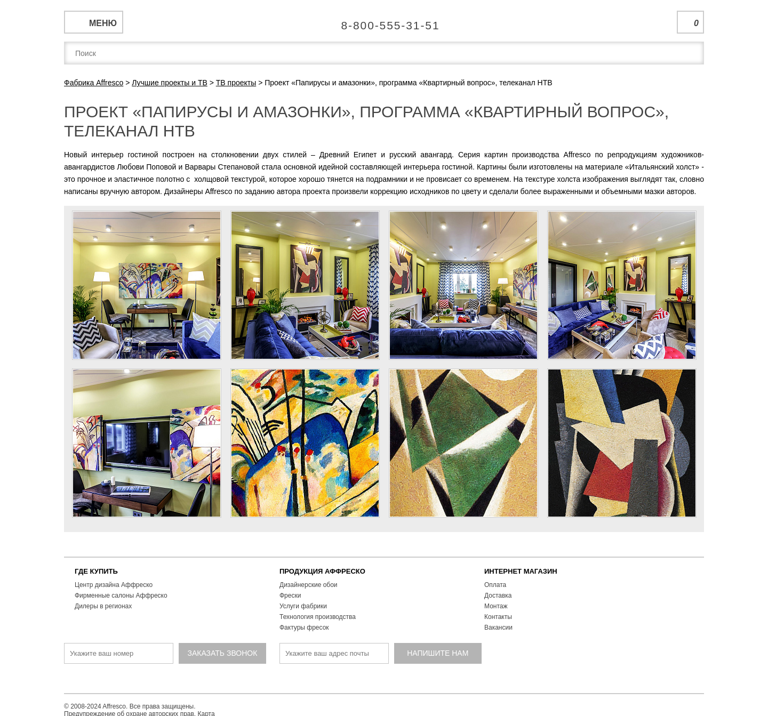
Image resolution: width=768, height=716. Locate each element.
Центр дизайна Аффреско (114, 585)
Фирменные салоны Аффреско (121, 595)
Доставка (498, 595)
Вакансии (498, 627)
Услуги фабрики (303, 606)
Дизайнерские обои (308, 585)
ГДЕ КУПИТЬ (96, 571)
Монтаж (496, 606)
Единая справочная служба (384, 21)
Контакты (498, 617)
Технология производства (317, 617)
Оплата (495, 585)
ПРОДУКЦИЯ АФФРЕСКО (322, 571)
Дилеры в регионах (103, 606)
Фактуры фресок (304, 627)
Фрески (290, 595)
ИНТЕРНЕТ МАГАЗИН (520, 571)
